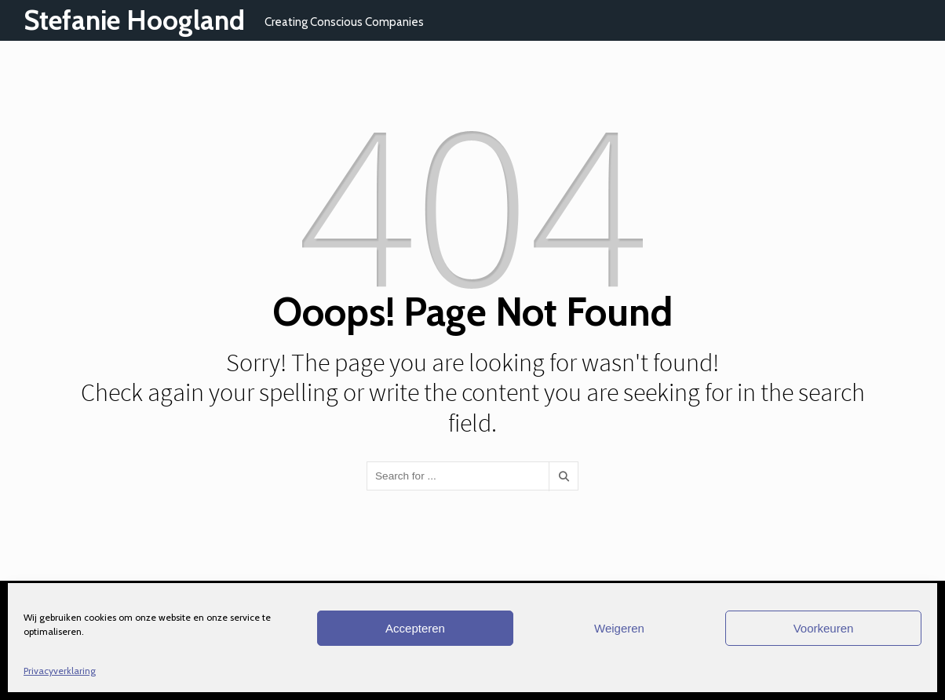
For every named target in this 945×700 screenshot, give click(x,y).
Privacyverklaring (60, 670)
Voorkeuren (824, 628)
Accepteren (415, 628)
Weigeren (619, 628)
